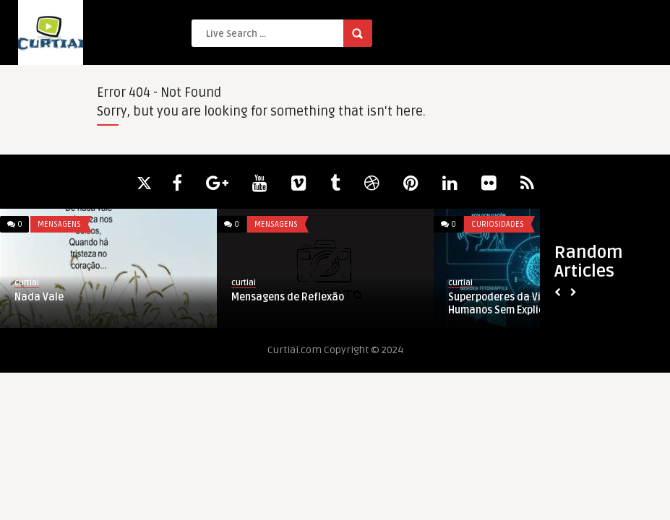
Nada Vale (39, 297)
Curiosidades (497, 224)
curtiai (26, 282)
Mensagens (59, 224)
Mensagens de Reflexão (287, 297)
